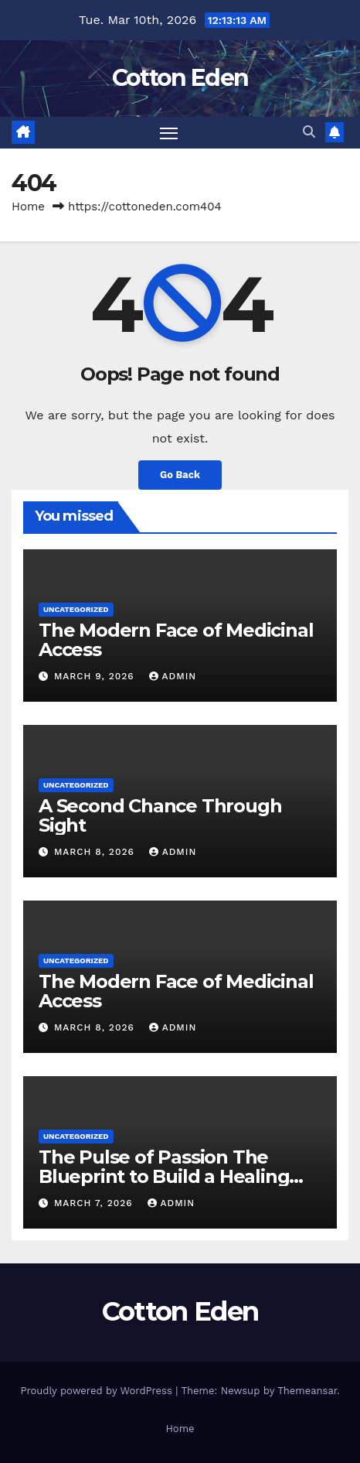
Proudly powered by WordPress (97, 1390)
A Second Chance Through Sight (160, 815)
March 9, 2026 (96, 676)
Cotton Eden (180, 77)
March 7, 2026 (95, 1203)
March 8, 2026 (96, 851)
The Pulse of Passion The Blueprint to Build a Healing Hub (164, 1176)
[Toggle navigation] (169, 133)
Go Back (180, 474)
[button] (309, 132)
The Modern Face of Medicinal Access (176, 640)
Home (28, 207)
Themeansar (307, 1390)
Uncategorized (76, 609)
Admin (173, 676)
